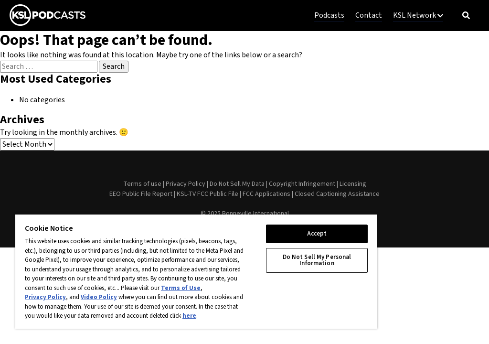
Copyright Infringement (302, 184)
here (189, 316)
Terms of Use (181, 288)
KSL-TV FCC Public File (207, 194)
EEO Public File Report (140, 194)
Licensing (353, 184)
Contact (368, 15)
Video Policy (99, 297)
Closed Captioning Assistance (337, 194)
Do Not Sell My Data (237, 184)
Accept (317, 233)
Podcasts (329, 15)
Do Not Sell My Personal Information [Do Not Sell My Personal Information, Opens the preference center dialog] (317, 260)
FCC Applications (266, 194)
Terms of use (142, 184)
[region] (196, 271)
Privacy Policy (185, 184)
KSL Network (418, 15)
